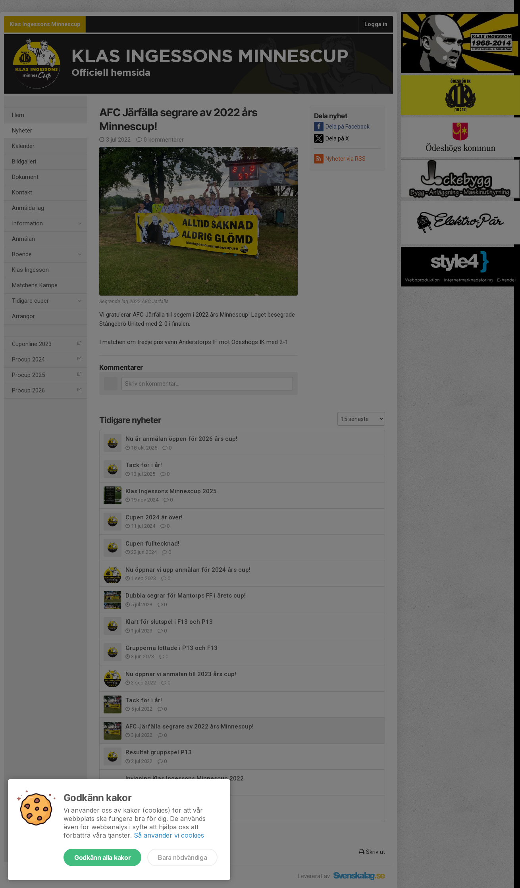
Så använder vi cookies (169, 835)
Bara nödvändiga (182, 857)
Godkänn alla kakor (102, 857)
